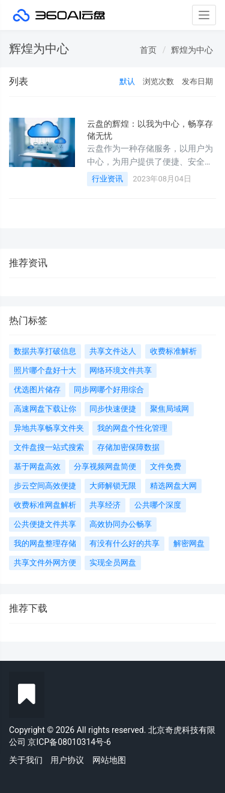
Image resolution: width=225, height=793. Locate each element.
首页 (148, 50)
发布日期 (197, 81)
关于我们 (26, 760)
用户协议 (67, 760)
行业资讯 (107, 178)
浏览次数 (158, 81)
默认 (127, 81)
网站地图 (109, 760)
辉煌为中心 (192, 50)
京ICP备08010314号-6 (69, 742)
